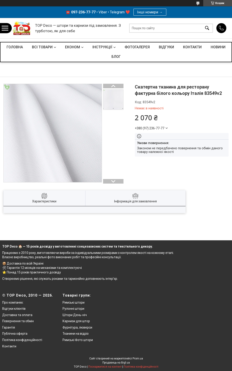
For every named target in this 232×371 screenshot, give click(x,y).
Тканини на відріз (76, 333)
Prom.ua (138, 358)
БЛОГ (116, 56)
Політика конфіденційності (22, 340)
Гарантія (8, 327)
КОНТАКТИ (192, 47)
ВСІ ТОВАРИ (42, 47)
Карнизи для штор (76, 321)
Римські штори (74, 302)
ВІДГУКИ (166, 47)
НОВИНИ (218, 47)
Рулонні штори (73, 308)
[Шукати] (207, 28)
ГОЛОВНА (15, 47)
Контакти (9, 346)
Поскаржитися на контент (105, 366)
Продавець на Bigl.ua (116, 362)
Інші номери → (150, 12)
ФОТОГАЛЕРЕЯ (137, 47)
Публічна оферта (14, 333)
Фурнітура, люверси (77, 327)
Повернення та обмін (18, 321)
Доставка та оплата (17, 315)
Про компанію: (13, 302)
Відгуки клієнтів (14, 308)
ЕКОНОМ (72, 47)
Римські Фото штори (78, 340)
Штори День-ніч (75, 315)
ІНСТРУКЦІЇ (102, 47)
